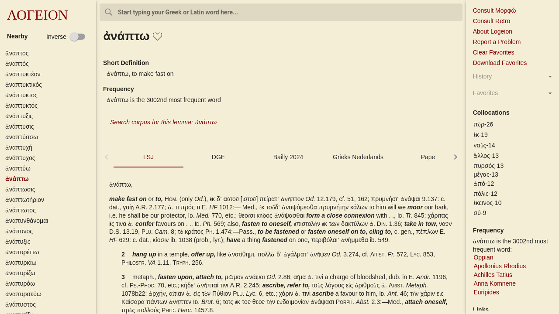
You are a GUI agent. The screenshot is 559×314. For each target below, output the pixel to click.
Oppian (483, 257)
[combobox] (281, 12)
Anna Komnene (494, 283)
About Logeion (492, 31)
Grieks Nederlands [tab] (358, 157)
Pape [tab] (428, 157)
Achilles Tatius (492, 274)
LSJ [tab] (148, 157)
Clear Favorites (493, 52)
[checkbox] (66, 36)
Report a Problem (497, 41)
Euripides (486, 292)
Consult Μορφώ (494, 10)
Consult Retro (492, 20)
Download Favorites (500, 62)
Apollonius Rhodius (499, 266)
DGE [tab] (218, 157)
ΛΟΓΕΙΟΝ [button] (37, 15)
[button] (49, 53)
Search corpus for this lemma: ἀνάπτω (163, 122)
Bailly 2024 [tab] (288, 157)
